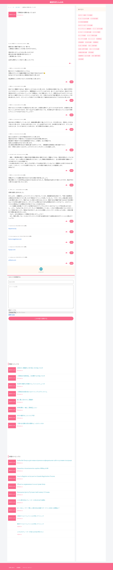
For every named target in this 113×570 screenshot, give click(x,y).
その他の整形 (94, 18)
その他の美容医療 (83, 22)
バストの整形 (96, 32)
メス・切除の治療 (92, 35)
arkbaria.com (12, 260)
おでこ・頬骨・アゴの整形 (85, 15)
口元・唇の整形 (83, 45)
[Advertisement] (41, 30)
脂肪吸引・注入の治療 (84, 55)
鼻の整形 (81, 59)
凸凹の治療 (88, 42)
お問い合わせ (11, 567)
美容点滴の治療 (83, 52)
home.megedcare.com (15, 239)
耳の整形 (91, 52)
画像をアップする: (12, 310)
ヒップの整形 (82, 35)
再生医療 (81, 42)
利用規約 (18, 567)
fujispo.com (11, 250)
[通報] (28, 43)
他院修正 (99, 39)
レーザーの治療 (83, 39)
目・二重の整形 (93, 45)
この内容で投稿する (41, 318)
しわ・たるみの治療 (84, 18)
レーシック (92, 39)
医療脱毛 (96, 42)
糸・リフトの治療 (94, 49)
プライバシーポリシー (27, 567)
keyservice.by (12, 228)
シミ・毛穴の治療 (97, 28)
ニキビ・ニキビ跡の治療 (85, 32)
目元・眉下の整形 (83, 49)
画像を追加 (11, 314)
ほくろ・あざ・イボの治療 (85, 25)
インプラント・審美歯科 (85, 28)
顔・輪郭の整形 (96, 55)
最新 (41, 269)
